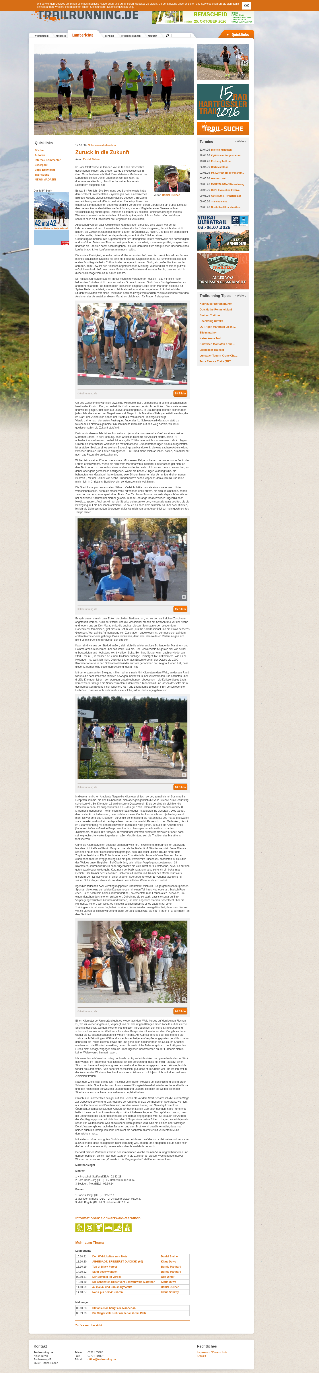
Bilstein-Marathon (221, 149)
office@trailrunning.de (102, 1359)
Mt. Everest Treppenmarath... (227, 172)
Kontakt (201, 1355)
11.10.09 (81, 1287)
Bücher (39, 150)
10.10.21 (81, 1256)
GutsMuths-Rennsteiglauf (226, 195)
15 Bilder (180, 609)
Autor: (167, 195)
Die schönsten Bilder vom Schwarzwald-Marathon (123, 1282)
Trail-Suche (42, 174)
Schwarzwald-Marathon (102, 145)
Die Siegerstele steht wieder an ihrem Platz (119, 1313)
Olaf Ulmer (168, 1276)
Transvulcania (219, 201)
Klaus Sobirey (170, 1292)
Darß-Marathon (219, 167)
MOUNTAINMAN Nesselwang (227, 184)
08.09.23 (81, 1313)
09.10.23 (81, 1308)
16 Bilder (180, 787)
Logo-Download (45, 169)
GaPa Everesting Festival (225, 190)
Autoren (40, 155)
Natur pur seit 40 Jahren (107, 1292)
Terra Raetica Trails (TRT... (216, 361)
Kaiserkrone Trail (210, 338)
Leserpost (41, 165)
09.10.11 (81, 1276)
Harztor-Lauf (218, 178)
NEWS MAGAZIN (45, 179)
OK (246, 6)
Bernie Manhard (171, 1266)
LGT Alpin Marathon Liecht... (218, 326)
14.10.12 (81, 1271)
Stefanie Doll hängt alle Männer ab (114, 1308)
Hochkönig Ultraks (211, 321)
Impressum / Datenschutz (212, 1352)
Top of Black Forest (104, 1266)
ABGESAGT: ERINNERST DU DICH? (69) (117, 1261)
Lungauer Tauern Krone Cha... (218, 355)
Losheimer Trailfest (212, 349)
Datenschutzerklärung (120, 6)
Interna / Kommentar (48, 160)
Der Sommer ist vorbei (106, 1276)
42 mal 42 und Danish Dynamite (112, 1287)
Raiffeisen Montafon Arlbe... (217, 344)
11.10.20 (81, 1261)
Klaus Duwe (168, 1261)
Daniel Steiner (91, 159)
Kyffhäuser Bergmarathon (226, 155)
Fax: (77, 1355)
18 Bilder (180, 393)
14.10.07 (81, 1292)
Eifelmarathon (208, 332)
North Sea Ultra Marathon (226, 207)
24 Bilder (180, 1011)
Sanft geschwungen (104, 1271)
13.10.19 (81, 1266)
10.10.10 (81, 1282)
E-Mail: (79, 1359)
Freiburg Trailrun (221, 161)
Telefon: (79, 1352)
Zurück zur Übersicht (88, 1325)
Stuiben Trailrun (210, 315)
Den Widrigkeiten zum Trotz (109, 1256)
